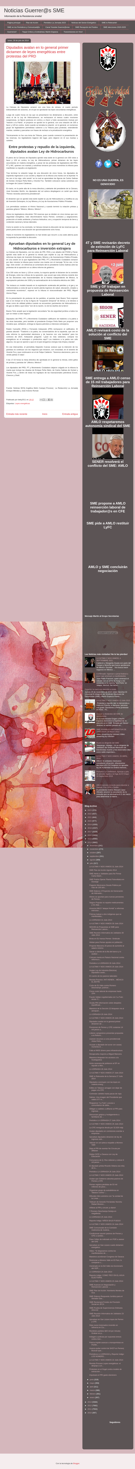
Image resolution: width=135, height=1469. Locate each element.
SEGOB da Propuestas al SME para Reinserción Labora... (104, 928)
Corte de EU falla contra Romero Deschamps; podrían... (102, 986)
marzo (92, 1390)
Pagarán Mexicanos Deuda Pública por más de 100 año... (105, 886)
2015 (90, 839)
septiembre (94, 856)
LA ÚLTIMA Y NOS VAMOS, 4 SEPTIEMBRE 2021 (108, 659)
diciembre (94, 845)
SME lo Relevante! (109, 23)
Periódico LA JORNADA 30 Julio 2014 (104, 963)
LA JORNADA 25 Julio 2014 (100, 1217)
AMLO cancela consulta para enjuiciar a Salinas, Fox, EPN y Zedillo (112, 786)
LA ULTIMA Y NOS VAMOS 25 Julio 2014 (106, 1175)
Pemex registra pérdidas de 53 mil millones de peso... (103, 1185)
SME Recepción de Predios (86, 27)
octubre (93, 853)
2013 (90, 1402)
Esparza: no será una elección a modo (100, 689)
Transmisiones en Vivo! (73, 32)
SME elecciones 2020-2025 (114, 27)
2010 (90, 1413)
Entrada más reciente (16, 414)
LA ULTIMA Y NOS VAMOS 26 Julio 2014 (106, 1124)
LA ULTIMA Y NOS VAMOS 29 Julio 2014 (106, 967)
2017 (90, 832)
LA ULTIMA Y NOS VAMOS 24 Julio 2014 (106, 1224)
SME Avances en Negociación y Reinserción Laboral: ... (102, 1286)
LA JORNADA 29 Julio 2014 (100, 1014)
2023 (90, 810)
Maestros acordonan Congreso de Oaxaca (106, 1257)
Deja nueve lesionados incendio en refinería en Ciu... (103, 1326)
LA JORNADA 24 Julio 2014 (100, 1272)
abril (92, 1387)
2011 (90, 1409)
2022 (90, 814)
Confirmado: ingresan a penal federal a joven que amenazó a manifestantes (112, 675)
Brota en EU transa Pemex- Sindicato (104, 939)
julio (92, 863)
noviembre (94, 849)
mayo (92, 1383)
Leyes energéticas (22, 403)
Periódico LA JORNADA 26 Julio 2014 (104, 1172)
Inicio (44, 414)
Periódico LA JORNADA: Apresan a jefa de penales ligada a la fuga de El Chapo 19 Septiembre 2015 (112, 774)
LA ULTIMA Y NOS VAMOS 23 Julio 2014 (106, 1281)
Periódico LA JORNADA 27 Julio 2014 (104, 1120)
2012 (90, 1405)
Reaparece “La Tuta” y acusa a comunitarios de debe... (102, 1104)
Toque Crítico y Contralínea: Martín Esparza (40, 32)
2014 (90, 842)
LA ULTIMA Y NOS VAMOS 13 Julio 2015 (113, 700)
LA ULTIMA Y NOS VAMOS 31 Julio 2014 (106, 866)
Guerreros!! (12, 32)
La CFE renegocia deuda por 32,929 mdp (106, 1128)
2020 (90, 821)
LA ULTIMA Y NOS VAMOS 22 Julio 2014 (106, 1360)
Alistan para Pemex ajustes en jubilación (105, 942)
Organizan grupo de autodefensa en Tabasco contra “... (104, 1191)
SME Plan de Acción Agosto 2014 (103, 870)
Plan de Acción (32, 23)
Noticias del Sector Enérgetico (83, 23)
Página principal (13, 23)
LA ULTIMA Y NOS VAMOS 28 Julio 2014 (106, 1018)
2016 (90, 835)
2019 (90, 824)
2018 (90, 828)
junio (92, 1379)
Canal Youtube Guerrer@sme (57, 27)
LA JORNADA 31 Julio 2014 (100, 920)
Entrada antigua (70, 414)
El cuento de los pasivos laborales (103, 976)
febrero (93, 1394)
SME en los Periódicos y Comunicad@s (23, 27)
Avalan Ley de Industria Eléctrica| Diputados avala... (102, 971)
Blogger (76, 1463)
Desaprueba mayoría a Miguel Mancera (105, 1054)
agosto (93, 860)
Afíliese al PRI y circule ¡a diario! (102, 1208)
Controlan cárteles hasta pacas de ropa (105, 1094)
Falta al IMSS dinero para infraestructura (105, 1050)
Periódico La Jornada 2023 (55, 23)
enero (92, 1397)
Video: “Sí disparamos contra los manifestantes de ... (102, 1252)
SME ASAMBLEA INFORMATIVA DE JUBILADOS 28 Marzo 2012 (111, 730)
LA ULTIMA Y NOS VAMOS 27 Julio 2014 (106, 1073)
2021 (90, 817)
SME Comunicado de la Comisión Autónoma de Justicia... (103, 1229)
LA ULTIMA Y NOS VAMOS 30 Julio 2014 (106, 923)
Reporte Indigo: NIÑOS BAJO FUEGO (105, 1221)
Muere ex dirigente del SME (107, 743)
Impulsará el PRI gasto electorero (103, 1375)
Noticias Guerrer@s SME (34, 10)
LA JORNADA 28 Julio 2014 (100, 1069)
